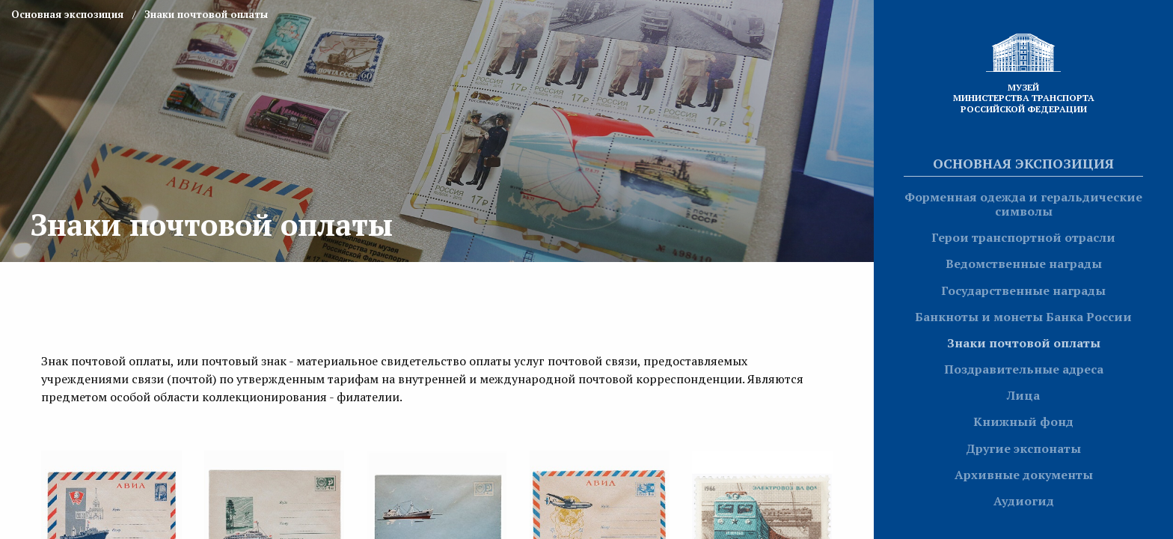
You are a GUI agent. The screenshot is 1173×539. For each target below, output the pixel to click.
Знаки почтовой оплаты (1023, 343)
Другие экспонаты (1023, 448)
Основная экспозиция (1023, 163)
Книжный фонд (1023, 421)
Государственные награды (1023, 290)
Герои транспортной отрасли (1023, 237)
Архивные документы (1024, 474)
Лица (1023, 395)
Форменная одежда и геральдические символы (1023, 204)
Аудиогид (1023, 501)
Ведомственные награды (1024, 263)
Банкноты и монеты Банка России (1023, 316)
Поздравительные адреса (1023, 369)
